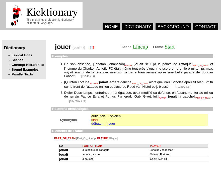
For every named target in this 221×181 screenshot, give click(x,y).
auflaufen (98, 116)
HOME (111, 26)
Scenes (17, 60)
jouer (111, 123)
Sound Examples (25, 69)
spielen (115, 116)
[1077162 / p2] (77, 101)
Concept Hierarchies (28, 65)
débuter (97, 123)
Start (170, 47)
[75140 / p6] (88, 76)
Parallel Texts (22, 74)
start (94, 120)
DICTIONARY (137, 26)
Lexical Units (22, 55)
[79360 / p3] (182, 86)
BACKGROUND (173, 26)
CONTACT (205, 26)
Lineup (140, 47)
